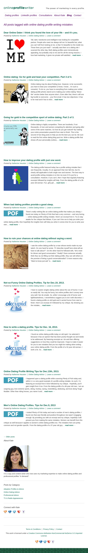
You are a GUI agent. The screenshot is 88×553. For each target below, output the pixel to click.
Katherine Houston (19, 36)
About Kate (59, 15)
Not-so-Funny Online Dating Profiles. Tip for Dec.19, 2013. (34, 283)
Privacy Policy (48, 529)
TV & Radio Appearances (13, 498)
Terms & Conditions (33, 529)
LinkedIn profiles (29, 15)
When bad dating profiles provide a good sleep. (28, 204)
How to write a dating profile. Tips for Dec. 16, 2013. (31, 327)
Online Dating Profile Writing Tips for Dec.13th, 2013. (31, 371)
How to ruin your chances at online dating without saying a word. (38, 238)
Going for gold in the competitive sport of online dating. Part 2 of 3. (39, 117)
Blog (69, 15)
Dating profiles (12, 15)
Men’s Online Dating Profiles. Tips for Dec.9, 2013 (30, 405)
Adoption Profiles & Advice (14, 489)
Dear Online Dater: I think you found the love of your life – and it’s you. (41, 32)
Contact (77, 15)
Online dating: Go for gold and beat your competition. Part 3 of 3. (38, 77)
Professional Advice (11, 495)
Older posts (9, 437)
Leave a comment (53, 36)
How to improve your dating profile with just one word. (32, 160)
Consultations (45, 15)
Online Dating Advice (36, 36)
